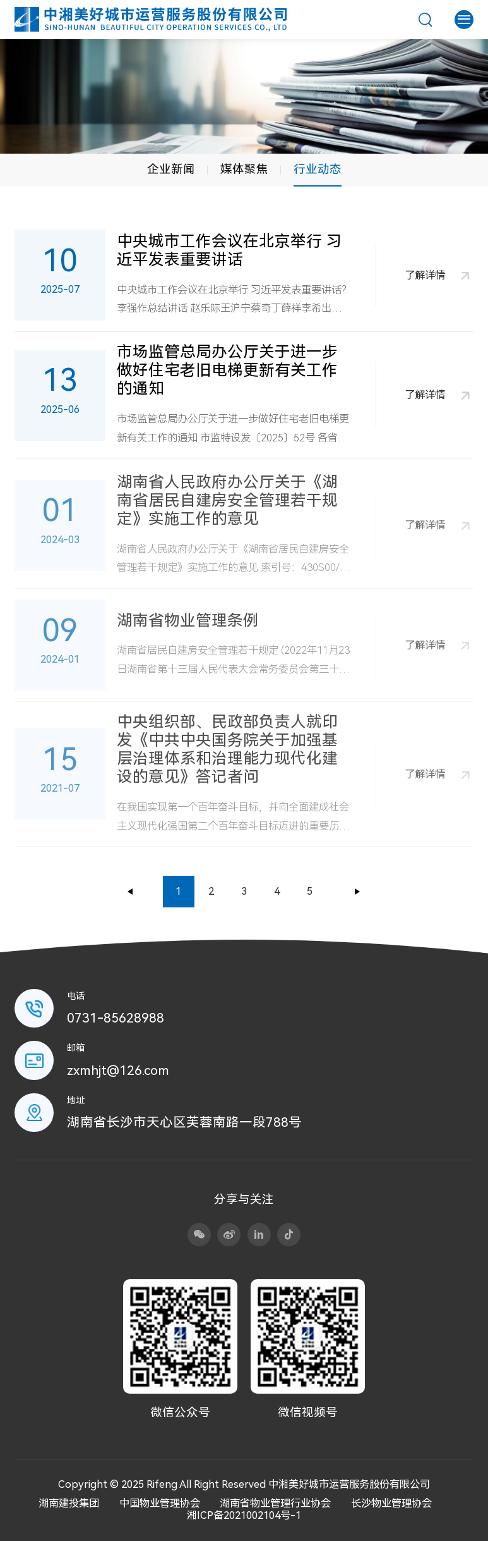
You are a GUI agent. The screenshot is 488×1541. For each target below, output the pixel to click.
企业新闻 (171, 169)
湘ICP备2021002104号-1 (244, 1515)
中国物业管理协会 (159, 1503)
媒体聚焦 (244, 169)
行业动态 (318, 169)
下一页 (357, 891)
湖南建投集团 (69, 1503)
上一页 (130, 891)
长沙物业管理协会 (391, 1503)
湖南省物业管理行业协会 (275, 1503)
